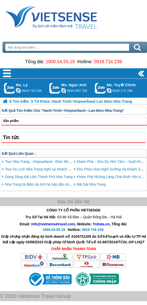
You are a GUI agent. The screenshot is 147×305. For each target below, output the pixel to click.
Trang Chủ (64, 16)
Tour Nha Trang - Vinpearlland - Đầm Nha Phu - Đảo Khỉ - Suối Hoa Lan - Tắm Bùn (70, 162)
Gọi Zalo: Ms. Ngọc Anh (54, 88)
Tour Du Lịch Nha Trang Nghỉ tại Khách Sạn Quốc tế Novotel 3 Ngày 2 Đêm (64, 169)
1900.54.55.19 (60, 61)
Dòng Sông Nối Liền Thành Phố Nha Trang (39, 177)
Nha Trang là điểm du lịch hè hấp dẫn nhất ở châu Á (46, 184)
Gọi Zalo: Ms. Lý (9, 88)
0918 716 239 (108, 61)
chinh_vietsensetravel (109, 90)
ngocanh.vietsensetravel (63, 90)
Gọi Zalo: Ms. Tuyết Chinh (100, 88)
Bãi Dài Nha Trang (91, 184)
